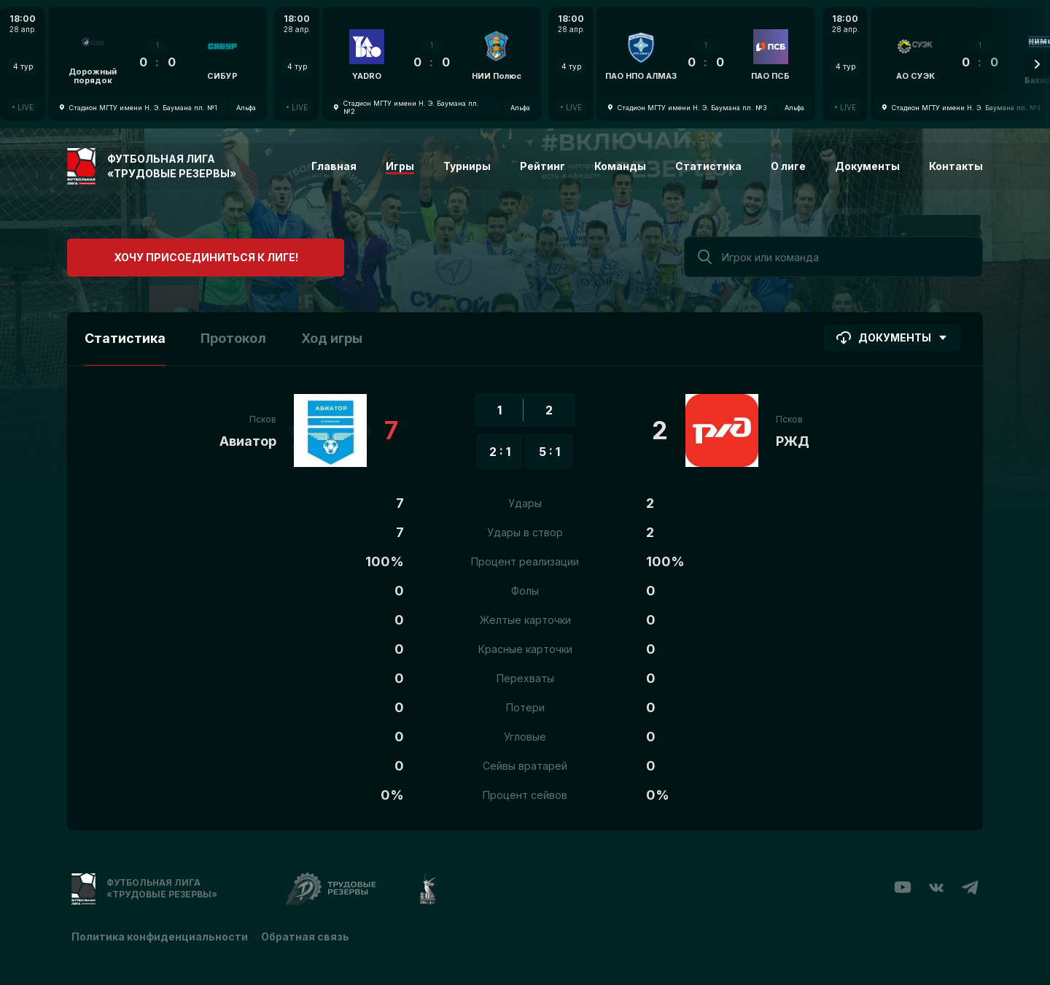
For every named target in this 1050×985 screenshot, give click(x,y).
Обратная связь (306, 936)
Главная (334, 166)
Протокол (233, 338)
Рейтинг (542, 166)
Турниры (467, 166)
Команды (620, 166)
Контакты (956, 166)
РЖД (792, 441)
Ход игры (331, 338)
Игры (400, 166)
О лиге (788, 166)
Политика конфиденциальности (159, 936)
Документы (867, 166)
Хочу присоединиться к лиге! (177, 255)
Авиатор (247, 441)
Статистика (708, 166)
